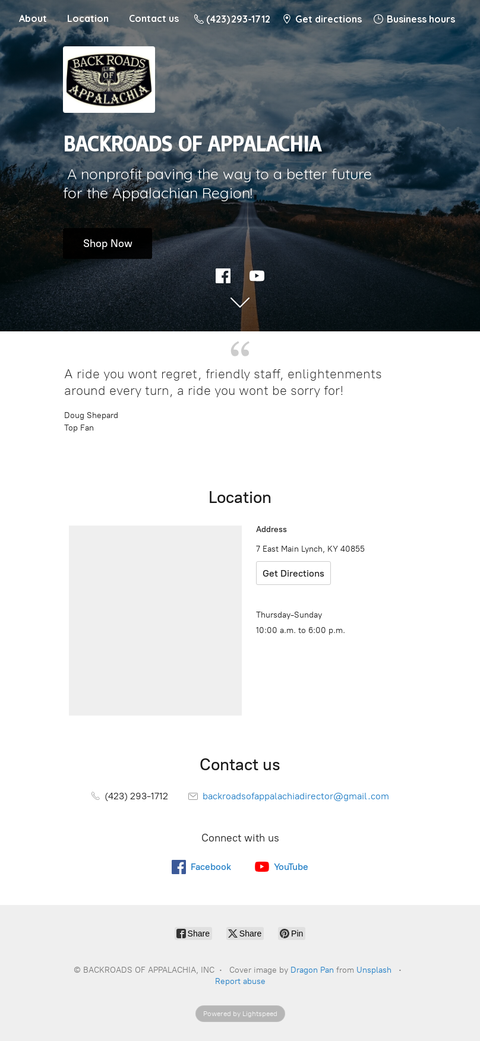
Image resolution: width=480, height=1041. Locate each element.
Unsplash (373, 970)
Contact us (154, 18)
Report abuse (240, 981)
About (33, 18)
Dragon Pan (312, 970)
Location (88, 18)
